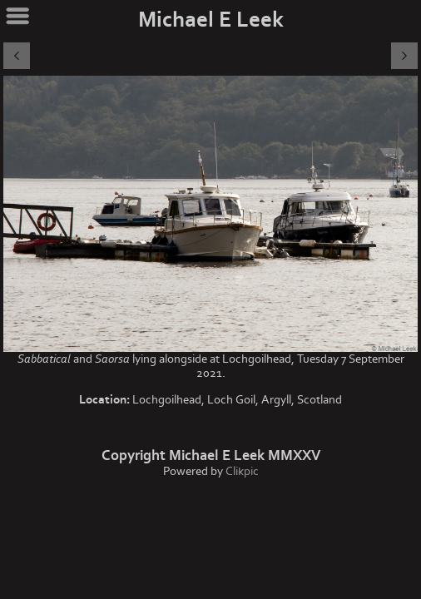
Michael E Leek (211, 19)
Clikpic (242, 471)
